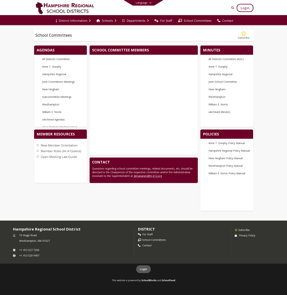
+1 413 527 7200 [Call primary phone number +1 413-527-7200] (29, 250)
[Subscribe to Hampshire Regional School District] (242, 230)
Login (143, 269)
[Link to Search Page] (232, 8)
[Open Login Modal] (245, 8)
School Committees (152, 240)
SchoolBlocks (149, 280)
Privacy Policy (245, 235)
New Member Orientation (59, 145)
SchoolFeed (168, 280)
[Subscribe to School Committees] (244, 35)
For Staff (145, 234)
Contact (145, 245)
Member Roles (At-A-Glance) (61, 151)
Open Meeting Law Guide (59, 157)
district (146, 229)
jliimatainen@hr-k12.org (148, 176)
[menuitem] (73, 20)
